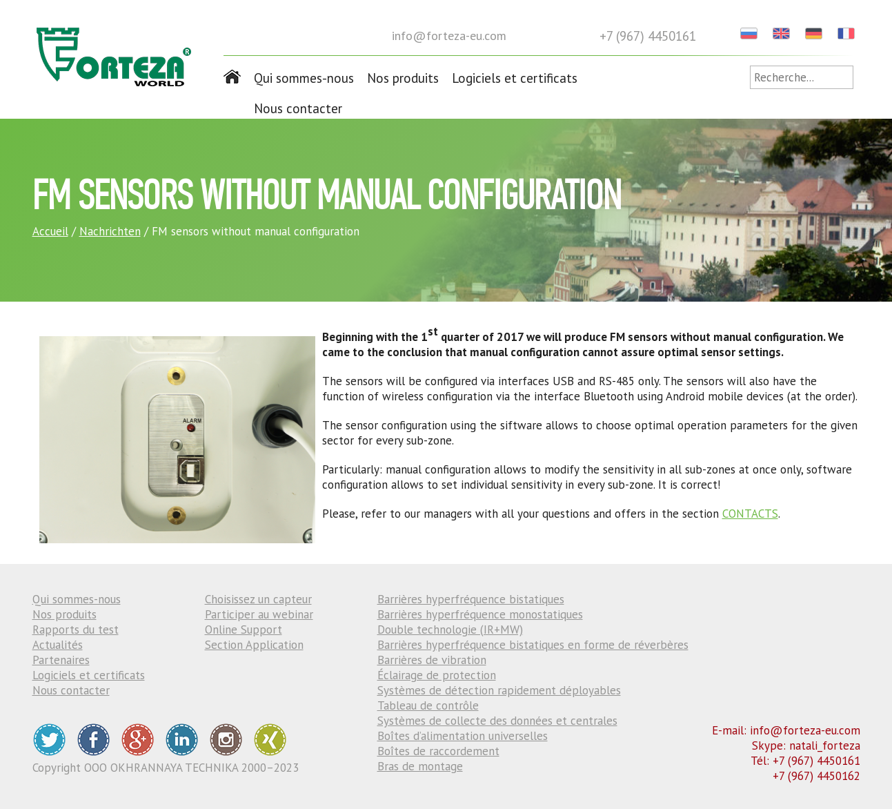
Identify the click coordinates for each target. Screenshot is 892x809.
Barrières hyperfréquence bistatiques (470, 599)
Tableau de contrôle (428, 705)
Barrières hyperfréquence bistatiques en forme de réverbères (532, 644)
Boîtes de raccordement (438, 751)
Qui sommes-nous (304, 78)
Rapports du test (75, 629)
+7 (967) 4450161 (647, 36)
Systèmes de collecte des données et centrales (497, 720)
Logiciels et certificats (514, 78)
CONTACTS (750, 513)
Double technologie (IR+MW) (450, 629)
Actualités (57, 644)
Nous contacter (298, 108)
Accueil (50, 231)
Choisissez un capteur (258, 599)
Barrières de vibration (431, 659)
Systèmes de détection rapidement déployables (499, 690)
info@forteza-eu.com (449, 35)
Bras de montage (420, 766)
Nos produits (403, 78)
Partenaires (61, 659)
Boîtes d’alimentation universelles (462, 735)
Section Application (254, 644)
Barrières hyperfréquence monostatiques (480, 614)
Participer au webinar (259, 614)
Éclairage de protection (436, 675)
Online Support (243, 629)
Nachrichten (110, 231)
